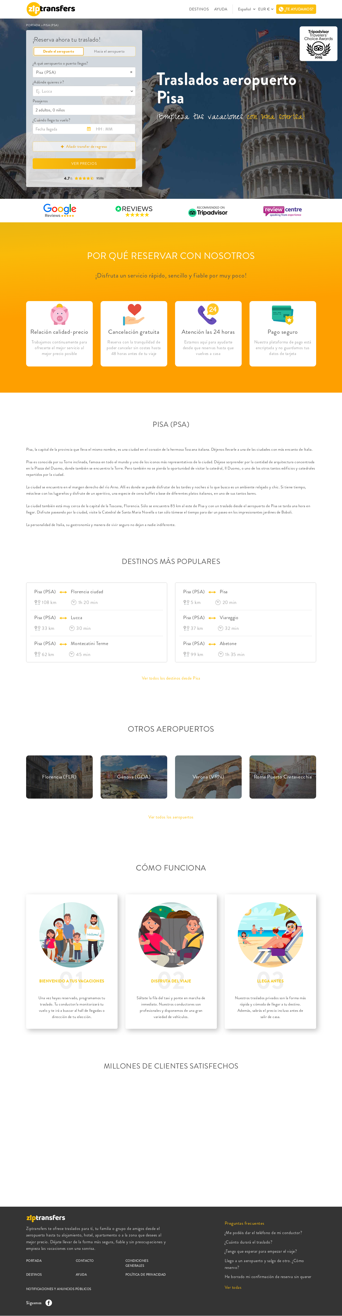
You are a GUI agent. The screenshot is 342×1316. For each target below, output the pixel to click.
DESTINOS (199, 9)
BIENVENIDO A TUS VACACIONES (71, 981)
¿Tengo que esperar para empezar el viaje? (261, 1251)
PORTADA (33, 25)
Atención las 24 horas (208, 331)
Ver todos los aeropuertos (171, 817)
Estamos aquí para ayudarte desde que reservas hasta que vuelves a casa (208, 348)
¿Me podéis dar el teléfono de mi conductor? (263, 1233)
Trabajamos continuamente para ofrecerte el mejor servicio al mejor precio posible (59, 348)
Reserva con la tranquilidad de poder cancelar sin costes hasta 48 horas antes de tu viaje (134, 348)
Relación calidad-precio (59, 331)
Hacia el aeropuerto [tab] (109, 51)
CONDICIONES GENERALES (136, 1263)
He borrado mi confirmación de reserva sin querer (268, 1277)
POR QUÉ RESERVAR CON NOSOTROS (171, 255)
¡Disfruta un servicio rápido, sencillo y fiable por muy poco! (171, 275)
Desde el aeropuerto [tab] (58, 51)
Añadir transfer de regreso (84, 146)
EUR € (264, 9)
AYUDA (220, 9)
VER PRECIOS (84, 163)
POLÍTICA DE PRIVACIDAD (145, 1274)
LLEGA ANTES (270, 981)
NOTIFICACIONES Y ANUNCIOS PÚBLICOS (58, 1289)
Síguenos (38, 1303)
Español (245, 9)
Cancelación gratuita (133, 331)
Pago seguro (283, 331)
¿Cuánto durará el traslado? (249, 1242)
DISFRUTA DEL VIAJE (171, 981)
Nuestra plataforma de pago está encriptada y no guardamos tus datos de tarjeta (282, 348)
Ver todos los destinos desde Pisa (171, 678)
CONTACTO (85, 1260)
